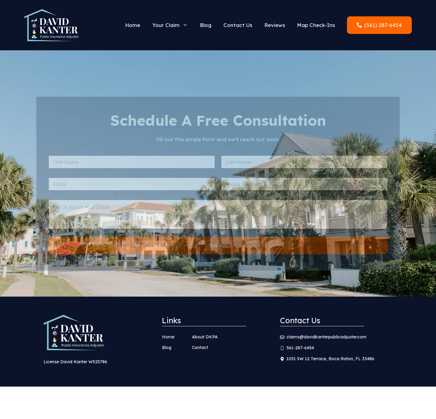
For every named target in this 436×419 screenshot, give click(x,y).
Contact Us (237, 25)
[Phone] (304, 188)
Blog (205, 25)
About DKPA (205, 337)
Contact (200, 347)
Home (132, 25)
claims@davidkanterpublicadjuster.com (326, 337)
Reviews (274, 25)
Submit (218, 249)
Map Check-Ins (316, 25)
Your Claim (173, 25)
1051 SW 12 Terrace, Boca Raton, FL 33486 (330, 358)
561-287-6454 (300, 348)
